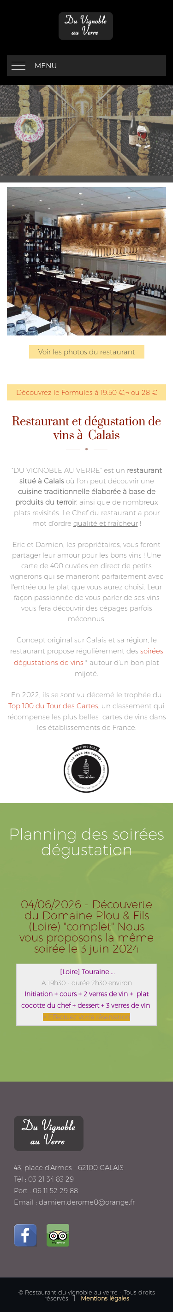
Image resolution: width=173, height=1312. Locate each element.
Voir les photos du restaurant (86, 351)
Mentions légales (105, 1298)
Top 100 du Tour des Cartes (53, 705)
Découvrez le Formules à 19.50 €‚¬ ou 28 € (86, 392)
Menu (46, 65)
